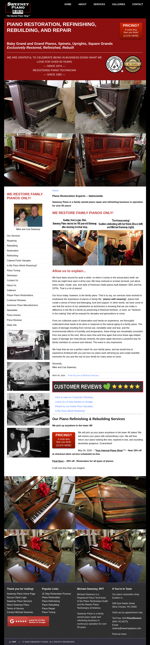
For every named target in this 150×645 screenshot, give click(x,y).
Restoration (13, 250)
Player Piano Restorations (20, 295)
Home (55, 190)
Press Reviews (14, 320)
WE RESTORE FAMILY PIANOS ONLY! (25, 196)
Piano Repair (48, 608)
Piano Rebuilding (50, 605)
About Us (11, 285)
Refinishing (12, 255)
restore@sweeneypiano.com (126, 628)
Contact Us (12, 280)
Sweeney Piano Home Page (21, 594)
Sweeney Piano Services (19, 601)
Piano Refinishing (51, 601)
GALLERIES (118, 4)
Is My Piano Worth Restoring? (22, 265)
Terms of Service (15, 608)
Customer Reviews (16, 300)
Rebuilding (12, 245)
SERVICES (99, 4)
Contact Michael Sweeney (20, 612)
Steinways (12, 275)
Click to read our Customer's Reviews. (74, 397)
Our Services (13, 236)
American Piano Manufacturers (22, 305)
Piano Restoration (51, 597)
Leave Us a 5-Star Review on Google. (74, 402)
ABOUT (82, 4)
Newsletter (12, 310)
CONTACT (137, 4)
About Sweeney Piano (18, 605)
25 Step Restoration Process (56, 594)
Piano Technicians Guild (95, 601)
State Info (12, 325)
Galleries (11, 290)
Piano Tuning (13, 270)
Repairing (12, 241)
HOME (67, 4)
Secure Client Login (17, 597)
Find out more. (119, 634)
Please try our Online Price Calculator (74, 406)
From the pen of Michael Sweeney (83, 375)
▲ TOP (12, 642)
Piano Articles (14, 315)
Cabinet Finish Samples (19, 260)
